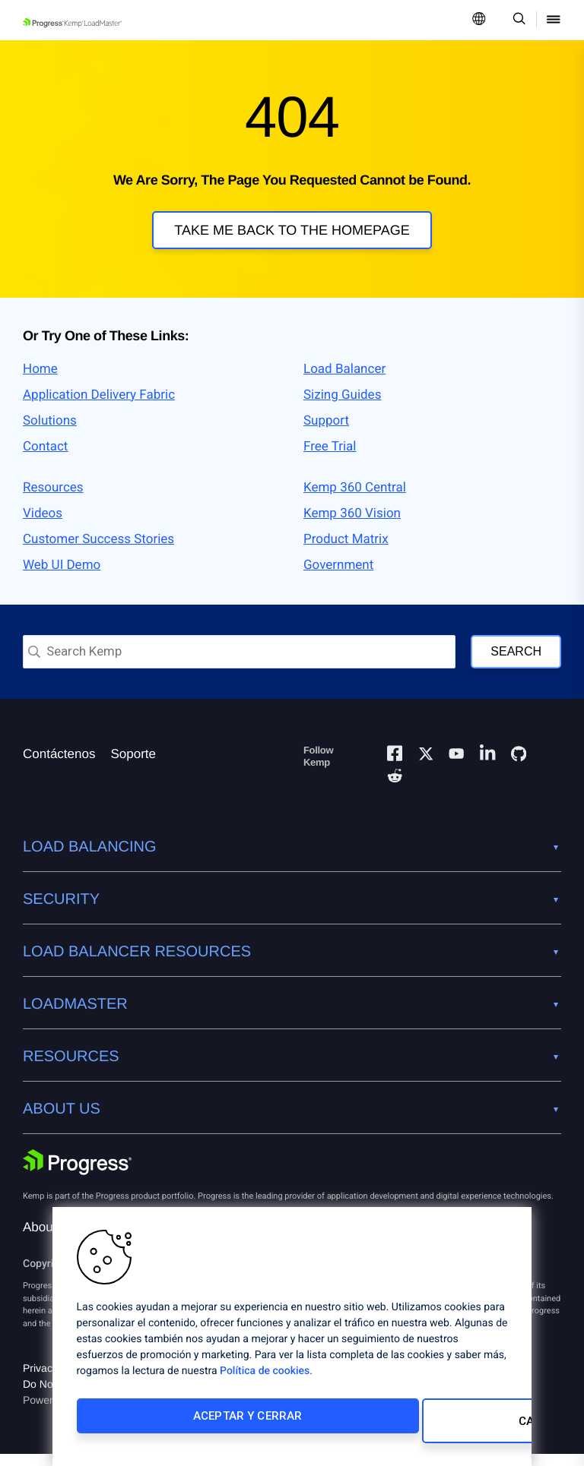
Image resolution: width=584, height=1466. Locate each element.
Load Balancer (344, 381)
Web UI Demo (61, 577)
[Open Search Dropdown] (517, 20)
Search (515, 663)
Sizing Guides (342, 407)
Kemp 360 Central (354, 499)
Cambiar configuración (392, 1426)
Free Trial (330, 458)
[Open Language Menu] (479, 20)
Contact (45, 458)
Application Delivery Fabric (99, 407)
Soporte (133, 766)
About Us (49, 1239)
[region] (292, 1341)
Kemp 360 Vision (352, 525)
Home (40, 381)
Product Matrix (346, 551)
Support (326, 433)
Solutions (50, 433)
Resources (53, 499)
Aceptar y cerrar (176, 1426)
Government (338, 577)
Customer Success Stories (98, 551)
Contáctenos (59, 766)
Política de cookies (264, 1381)
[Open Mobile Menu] (553, 20)
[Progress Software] (77, 1174)
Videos (42, 525)
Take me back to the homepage (291, 230)
